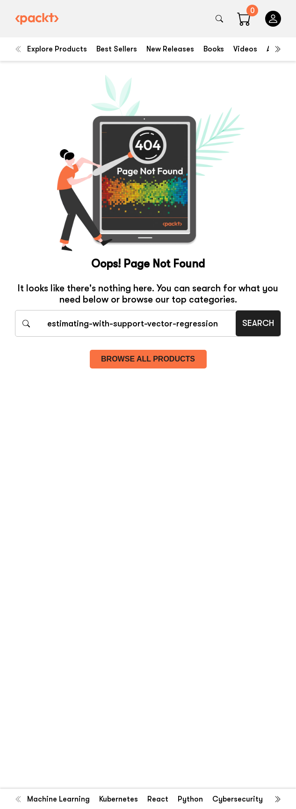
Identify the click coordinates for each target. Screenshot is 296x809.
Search (258, 323)
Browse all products (148, 359)
